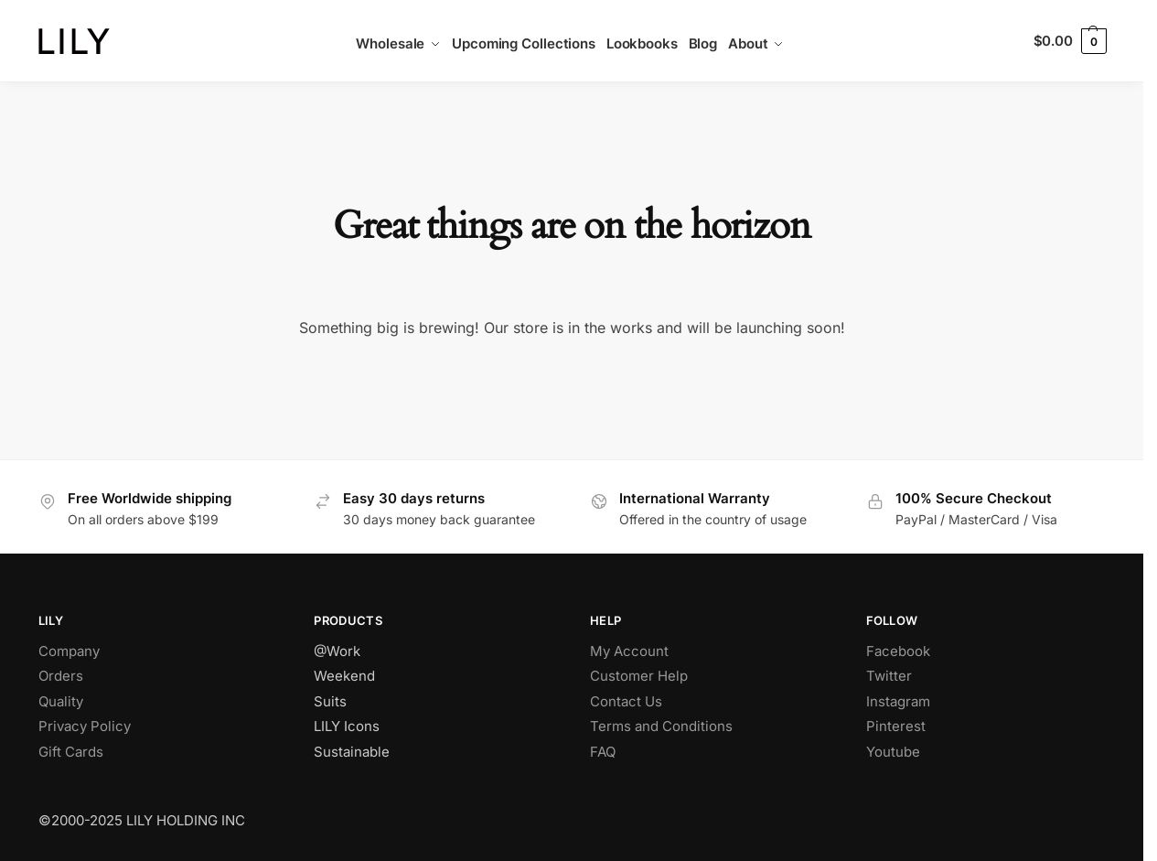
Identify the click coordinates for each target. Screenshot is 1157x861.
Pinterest (896, 726)
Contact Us (626, 701)
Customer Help (639, 675)
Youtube (893, 751)
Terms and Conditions (661, 726)
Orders (60, 675)
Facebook (898, 651)
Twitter (889, 675)
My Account (629, 651)
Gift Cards (70, 751)
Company (69, 651)
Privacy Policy (84, 726)
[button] (1070, 41)
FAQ (603, 751)
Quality (60, 701)
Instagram (898, 701)
